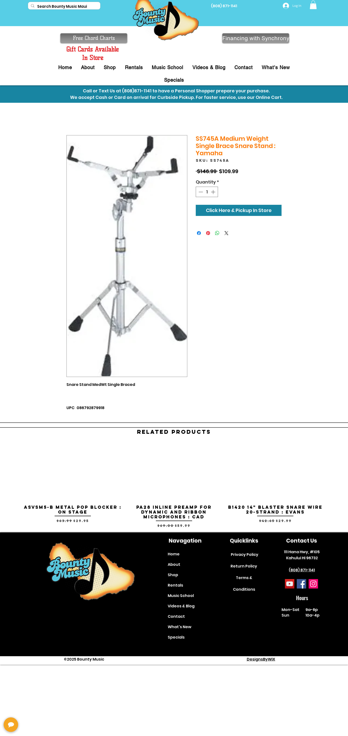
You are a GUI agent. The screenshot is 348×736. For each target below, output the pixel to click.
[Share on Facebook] (199, 233)
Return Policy (244, 566)
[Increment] (213, 192)
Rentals (175, 585)
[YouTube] (289, 584)
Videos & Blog (181, 606)
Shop (173, 575)
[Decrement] (200, 192)
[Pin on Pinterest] (208, 233)
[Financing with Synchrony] (255, 38)
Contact (176, 616)
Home (174, 554)
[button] (313, 4)
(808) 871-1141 (224, 6)
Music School (181, 595)
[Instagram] (313, 584)
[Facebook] (301, 584)
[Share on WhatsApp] (217, 233)
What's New (179, 627)
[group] (174, 486)
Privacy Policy (244, 554)
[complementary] (35, 709)
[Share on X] (226, 233)
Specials (176, 637)
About (174, 564)
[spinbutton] (207, 192)
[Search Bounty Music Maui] (63, 6)
